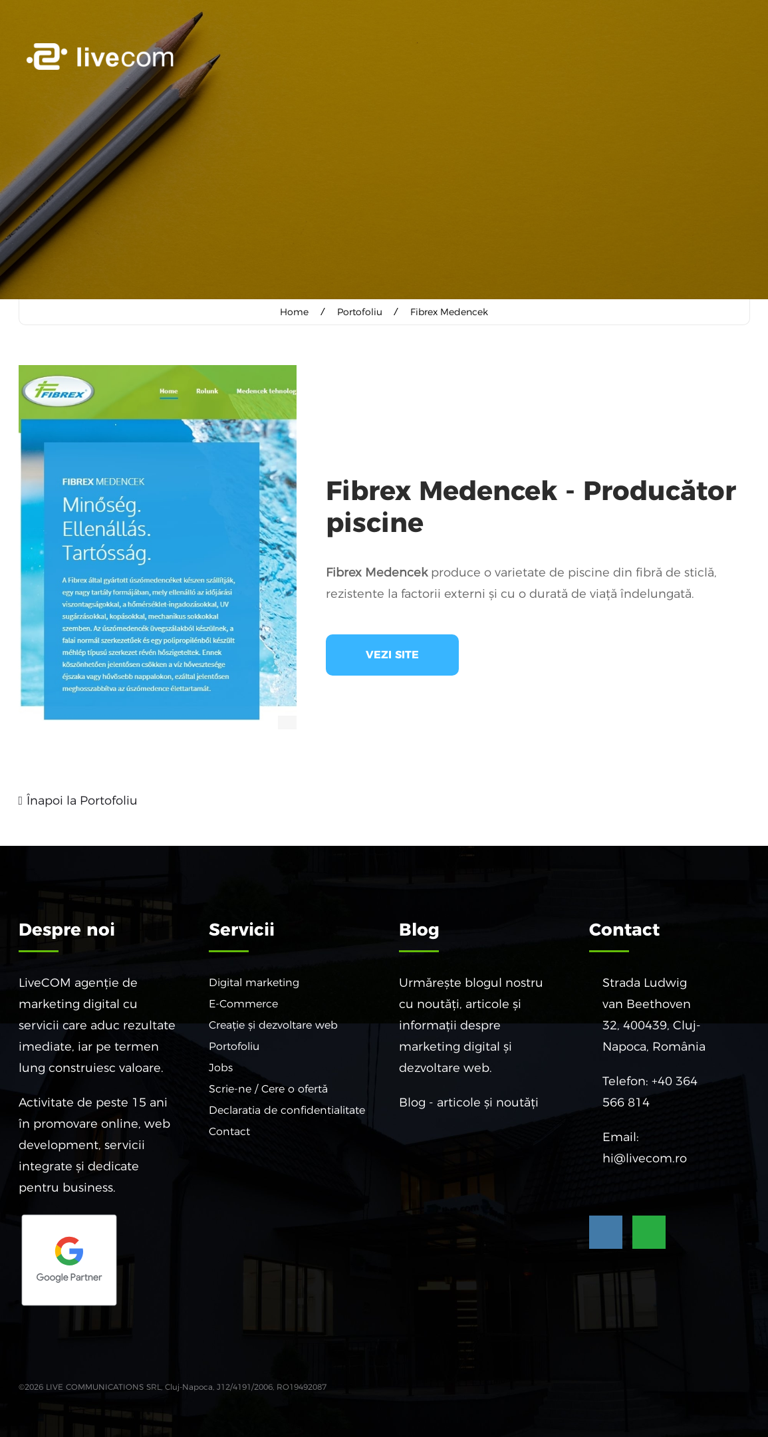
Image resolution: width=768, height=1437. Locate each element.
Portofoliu (359, 312)
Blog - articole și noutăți (469, 1102)
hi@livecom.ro (644, 1157)
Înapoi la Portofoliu (82, 800)
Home (295, 312)
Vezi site (392, 654)
